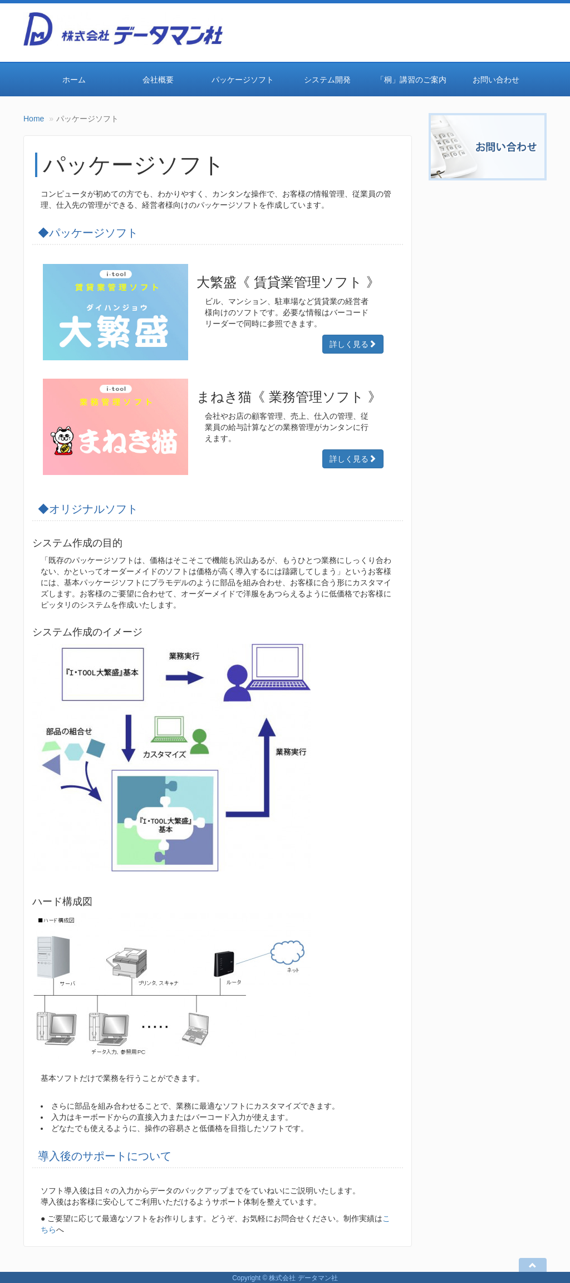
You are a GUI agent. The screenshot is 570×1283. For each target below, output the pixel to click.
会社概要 (158, 79)
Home (33, 118)
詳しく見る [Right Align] (353, 344)
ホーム (74, 79)
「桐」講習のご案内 (411, 79)
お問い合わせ (496, 79)
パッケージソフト (243, 79)
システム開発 (327, 79)
